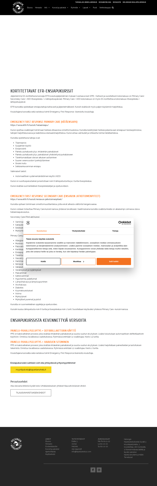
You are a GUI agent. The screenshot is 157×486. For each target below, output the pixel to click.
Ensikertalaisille (51, 446)
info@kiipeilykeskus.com (81, 452)
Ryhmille (75, 8)
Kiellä (43, 261)
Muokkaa (78, 261)
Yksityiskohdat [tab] (78, 231)
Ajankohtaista (50, 452)
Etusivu (30, 8)
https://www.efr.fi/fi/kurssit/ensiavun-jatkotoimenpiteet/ (36, 199)
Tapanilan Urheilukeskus (86, 2)
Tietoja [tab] (115, 231)
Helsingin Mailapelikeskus (134, 2)
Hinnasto (38, 8)
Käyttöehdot (50, 454)
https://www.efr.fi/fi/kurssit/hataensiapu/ (29, 125)
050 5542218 (77, 449)
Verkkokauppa (105, 8)
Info (47, 8)
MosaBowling (105, 2)
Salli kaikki (113, 261)
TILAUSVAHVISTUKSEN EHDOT (31, 393)
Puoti (95, 8)
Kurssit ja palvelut (60, 8)
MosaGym (117, 2)
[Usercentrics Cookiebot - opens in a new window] (120, 223)
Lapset (87, 8)
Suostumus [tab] (42, 231)
